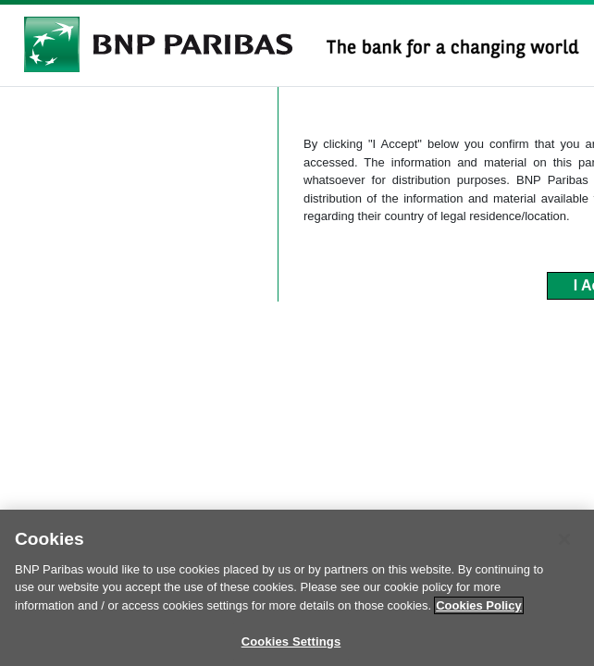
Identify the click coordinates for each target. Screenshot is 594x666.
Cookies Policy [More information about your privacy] (478, 613)
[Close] (564, 546)
